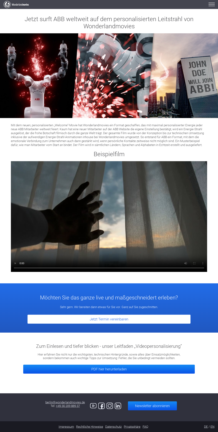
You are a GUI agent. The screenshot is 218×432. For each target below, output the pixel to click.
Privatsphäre (132, 426)
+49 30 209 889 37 (68, 406)
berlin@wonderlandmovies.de (65, 402)
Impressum (66, 426)
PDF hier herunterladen (109, 369)
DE (206, 426)
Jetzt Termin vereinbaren (109, 319)
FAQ (145, 426)
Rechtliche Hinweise (89, 426)
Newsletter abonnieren (152, 406)
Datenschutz (113, 426)
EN (212, 426)
